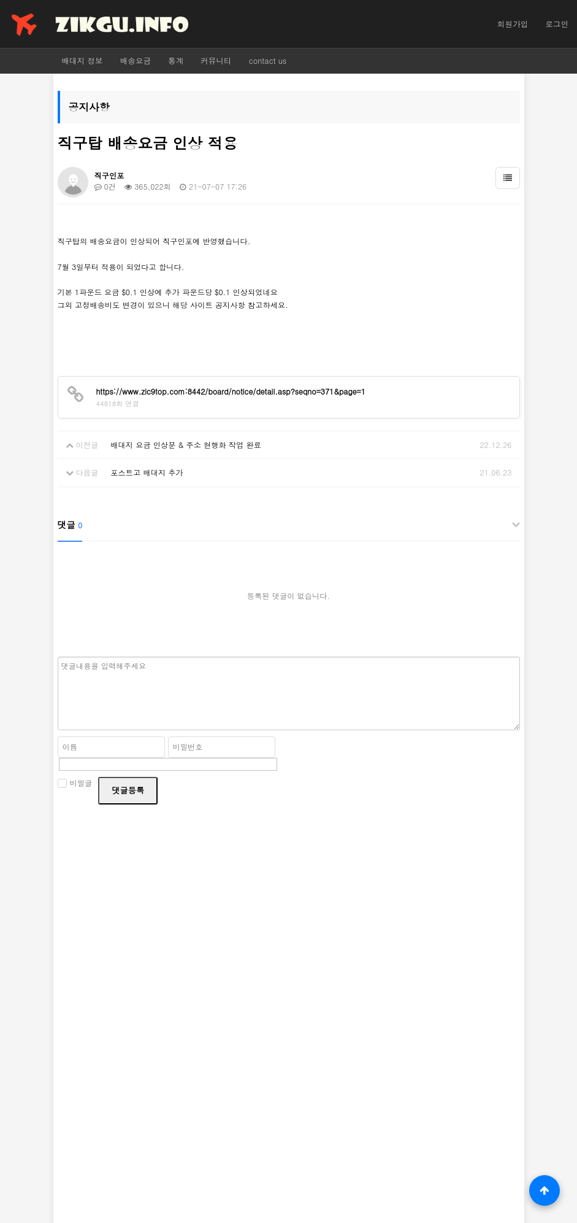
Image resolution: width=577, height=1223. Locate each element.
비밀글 (75, 782)
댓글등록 (128, 790)
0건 (105, 186)
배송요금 (135, 60)
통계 (175, 60)
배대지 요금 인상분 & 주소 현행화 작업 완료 (185, 444)
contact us (268, 60)
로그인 (556, 23)
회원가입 (512, 23)
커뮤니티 (216, 60)
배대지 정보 (82, 60)
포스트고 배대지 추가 (146, 472)
